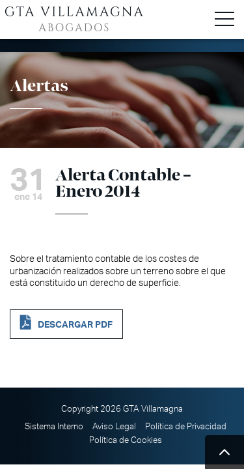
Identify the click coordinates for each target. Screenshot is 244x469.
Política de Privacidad (185, 427)
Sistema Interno (54, 427)
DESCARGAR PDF (75, 325)
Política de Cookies (125, 440)
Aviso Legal (114, 427)
